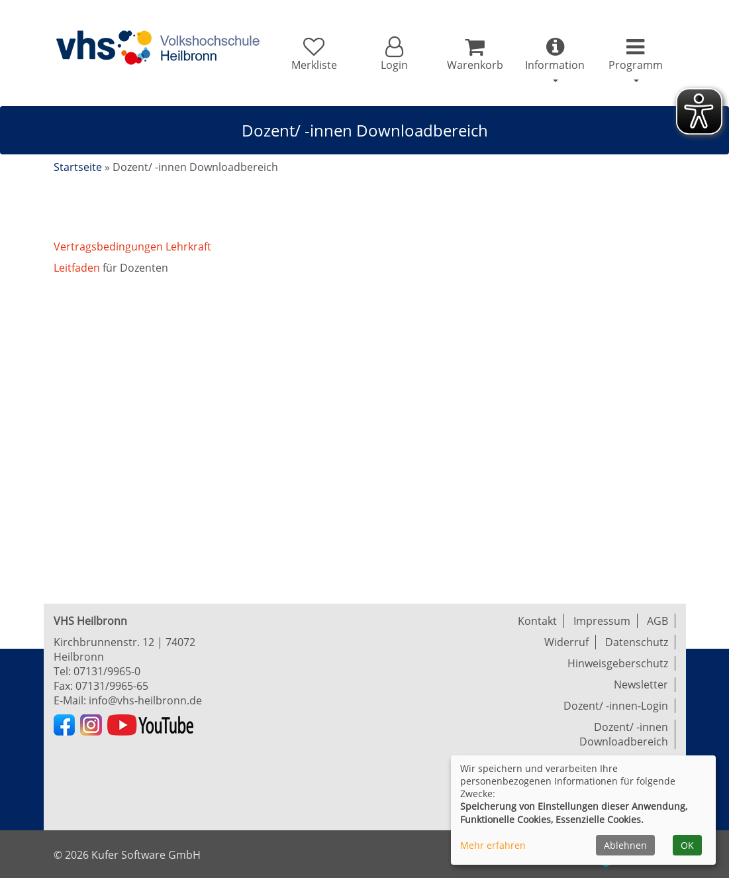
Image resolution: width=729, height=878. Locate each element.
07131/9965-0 (106, 671)
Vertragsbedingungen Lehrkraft (132, 246)
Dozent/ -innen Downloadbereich (623, 734)
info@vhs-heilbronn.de (145, 700)
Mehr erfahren (493, 845)
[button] (394, 54)
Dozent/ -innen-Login (615, 705)
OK (687, 845)
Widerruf (566, 642)
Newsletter (641, 684)
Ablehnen (625, 845)
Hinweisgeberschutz (617, 663)
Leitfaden (78, 267)
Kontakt (537, 621)
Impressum (601, 621)
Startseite (78, 167)
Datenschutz (636, 642)
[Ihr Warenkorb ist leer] (474, 54)
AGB (657, 621)
